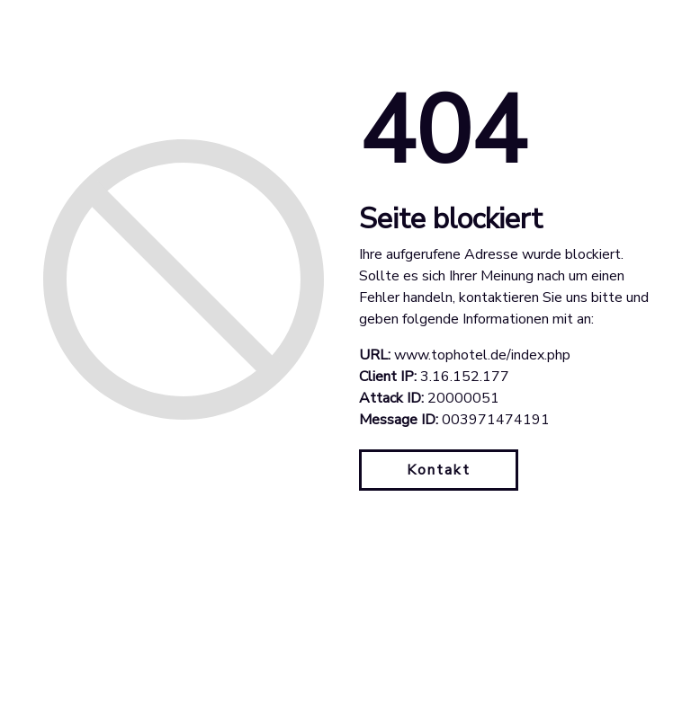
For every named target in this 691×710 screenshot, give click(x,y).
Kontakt (439, 470)
